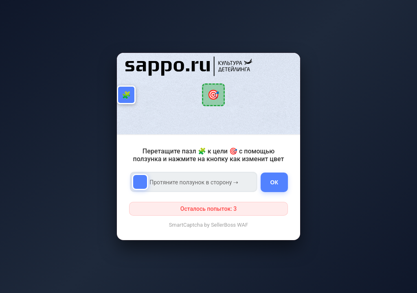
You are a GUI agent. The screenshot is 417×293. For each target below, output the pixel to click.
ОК (274, 182)
